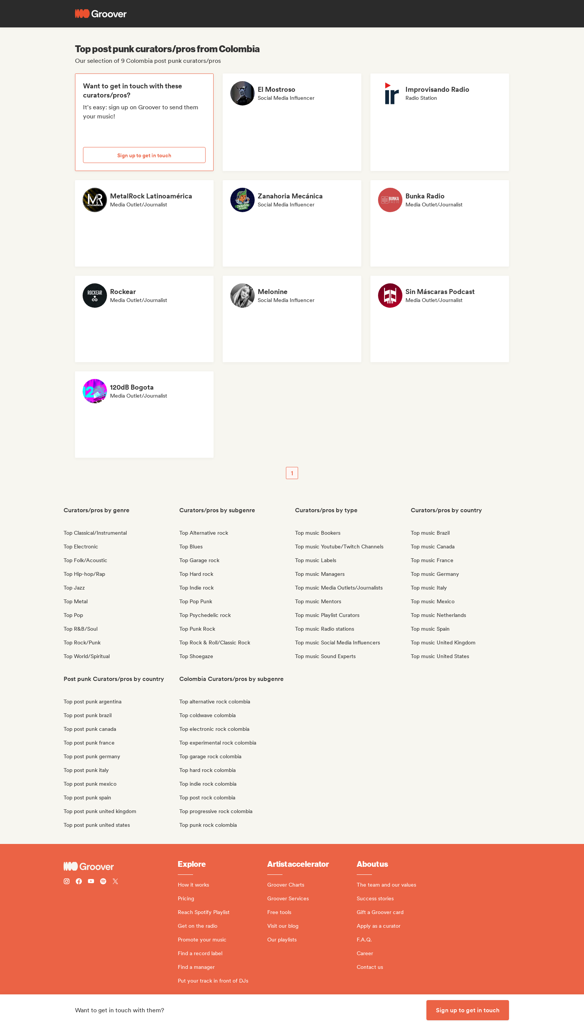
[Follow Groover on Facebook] (79, 882)
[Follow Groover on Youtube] (91, 882)
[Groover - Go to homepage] (121, 866)
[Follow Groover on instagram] (67, 882)
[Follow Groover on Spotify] (103, 882)
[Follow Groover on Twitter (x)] (115, 882)
